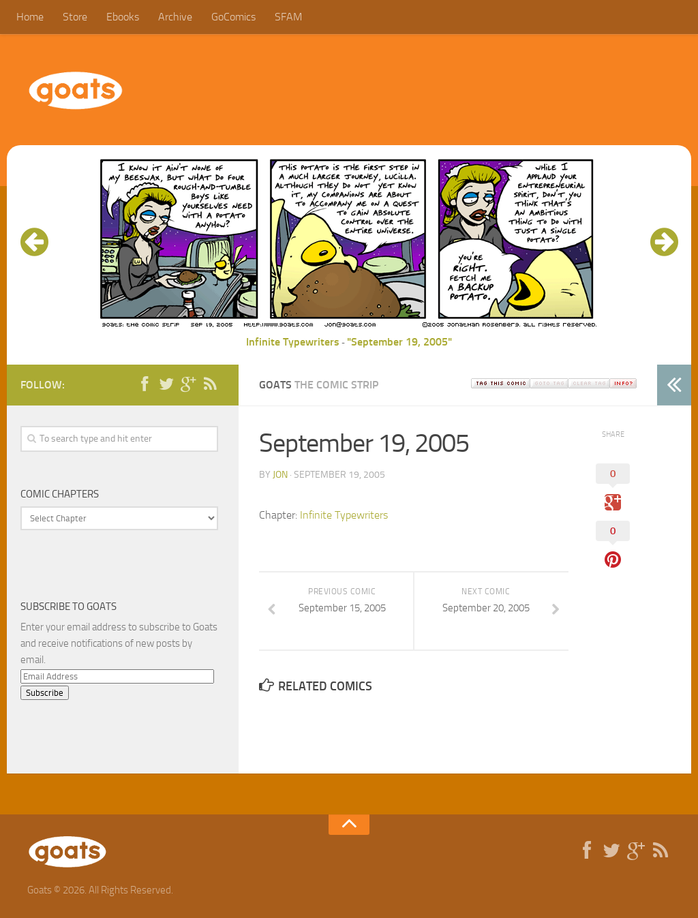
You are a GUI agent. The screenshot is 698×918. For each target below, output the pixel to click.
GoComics (233, 16)
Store (75, 16)
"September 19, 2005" (399, 341)
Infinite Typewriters (292, 341)
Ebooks (122, 16)
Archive (175, 16)
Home (30, 16)
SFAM (288, 16)
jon (280, 474)
